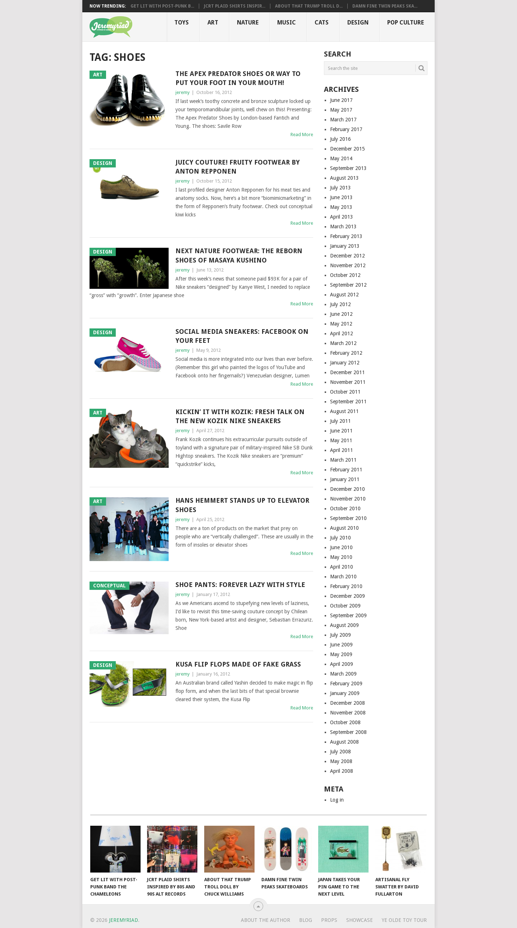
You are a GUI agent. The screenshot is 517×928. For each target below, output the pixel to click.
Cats (322, 22)
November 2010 (348, 499)
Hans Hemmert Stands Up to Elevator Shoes (242, 505)
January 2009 (345, 693)
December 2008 (347, 703)
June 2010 (341, 547)
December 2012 (347, 256)
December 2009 (347, 596)
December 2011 (347, 372)
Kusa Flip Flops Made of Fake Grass (238, 664)
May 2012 (341, 324)
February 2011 (346, 469)
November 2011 (348, 382)
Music (286, 22)
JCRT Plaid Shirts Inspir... (234, 6)
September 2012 (348, 285)
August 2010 (344, 528)
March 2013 (343, 226)
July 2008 (340, 751)
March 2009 (343, 674)
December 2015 (347, 149)
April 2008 (341, 771)
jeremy (182, 92)
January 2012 (345, 363)
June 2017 (341, 100)
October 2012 (345, 275)
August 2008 (344, 742)
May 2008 (341, 761)
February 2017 (346, 129)
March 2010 (343, 576)
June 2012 (341, 314)
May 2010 (341, 557)
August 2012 (344, 294)
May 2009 (341, 654)
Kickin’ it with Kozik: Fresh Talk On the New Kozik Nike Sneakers (240, 416)
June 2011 (341, 431)
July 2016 (340, 139)
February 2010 (346, 586)
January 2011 (345, 479)
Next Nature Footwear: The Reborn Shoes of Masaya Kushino (238, 255)
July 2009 (340, 635)
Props (329, 920)
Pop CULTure (405, 22)
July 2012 (340, 304)
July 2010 (340, 538)
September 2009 (348, 615)
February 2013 (346, 236)
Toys (181, 22)
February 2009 (346, 683)
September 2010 (348, 518)
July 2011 (340, 421)
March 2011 (343, 460)
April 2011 (341, 450)
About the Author (265, 920)
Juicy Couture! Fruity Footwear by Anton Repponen (237, 166)
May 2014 (341, 158)
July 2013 (340, 187)
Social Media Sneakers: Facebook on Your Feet (241, 336)
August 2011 (344, 411)
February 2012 (346, 353)
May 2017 (341, 110)
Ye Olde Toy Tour (404, 920)
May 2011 (341, 440)
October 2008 (345, 722)
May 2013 (341, 207)
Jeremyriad (123, 920)
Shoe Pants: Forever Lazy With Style (240, 584)
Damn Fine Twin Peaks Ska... (384, 6)
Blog (305, 920)
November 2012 (348, 265)
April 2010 (341, 567)
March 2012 (343, 343)
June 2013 (341, 197)
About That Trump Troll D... (309, 6)
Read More (301, 134)
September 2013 (348, 168)
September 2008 (348, 732)
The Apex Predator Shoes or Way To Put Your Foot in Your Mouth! (238, 78)
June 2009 (341, 644)
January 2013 (345, 246)
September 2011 (348, 401)
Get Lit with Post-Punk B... (162, 6)
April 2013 (341, 217)
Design (358, 22)
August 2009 (344, 625)
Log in (337, 800)
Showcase (359, 920)
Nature (247, 22)
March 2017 (343, 119)
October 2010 (345, 508)
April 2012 (341, 333)
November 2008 (348, 713)
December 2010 (347, 489)
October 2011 (345, 392)
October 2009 (345, 606)
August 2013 (344, 178)
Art (212, 22)
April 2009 (341, 664)
